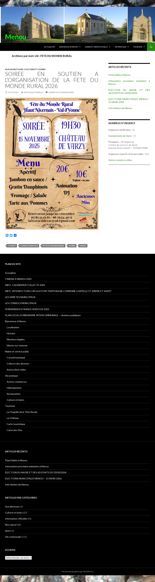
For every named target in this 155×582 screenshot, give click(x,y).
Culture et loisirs (34, 69)
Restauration (14, 393)
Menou (15, 37)
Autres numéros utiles (120, 160)
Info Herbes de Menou (120, 108)
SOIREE (72, 246)
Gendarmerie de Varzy (120, 135)
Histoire (11, 333)
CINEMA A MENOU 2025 (18, 278)
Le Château (13, 418)
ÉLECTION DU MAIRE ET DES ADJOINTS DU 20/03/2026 (129, 91)
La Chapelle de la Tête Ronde (22, 412)
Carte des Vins (14, 430)
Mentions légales (16, 339)
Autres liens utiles (16, 369)
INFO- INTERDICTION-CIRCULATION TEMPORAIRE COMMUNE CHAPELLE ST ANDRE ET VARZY (58, 291)
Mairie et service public (96, 47)
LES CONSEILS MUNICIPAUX (20, 303)
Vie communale (13, 536)
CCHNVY (12, 246)
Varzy (83, 246)
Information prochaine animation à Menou (27, 466)
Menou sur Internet (17, 345)
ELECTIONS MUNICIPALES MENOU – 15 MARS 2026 (33, 478)
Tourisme (137, 47)
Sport (8, 530)
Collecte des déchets (18, 363)
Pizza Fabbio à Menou (119, 74)
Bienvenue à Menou (68, 47)
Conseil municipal (16, 357)
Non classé (10, 524)
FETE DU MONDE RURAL (53, 246)
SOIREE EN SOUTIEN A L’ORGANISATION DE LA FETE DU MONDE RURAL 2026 (51, 79)
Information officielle (16, 518)
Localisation (13, 327)
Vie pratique (120, 47)
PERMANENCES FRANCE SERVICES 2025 (27, 309)
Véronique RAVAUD (33, 92)
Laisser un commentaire (61, 92)
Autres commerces (17, 381)
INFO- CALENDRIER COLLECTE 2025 (25, 285)
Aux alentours (14, 69)
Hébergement (14, 387)
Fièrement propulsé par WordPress (77, 571)
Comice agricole (29, 246)
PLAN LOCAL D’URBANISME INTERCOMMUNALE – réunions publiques (43, 315)
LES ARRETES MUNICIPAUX (20, 297)
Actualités (49, 47)
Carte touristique (16, 424)
